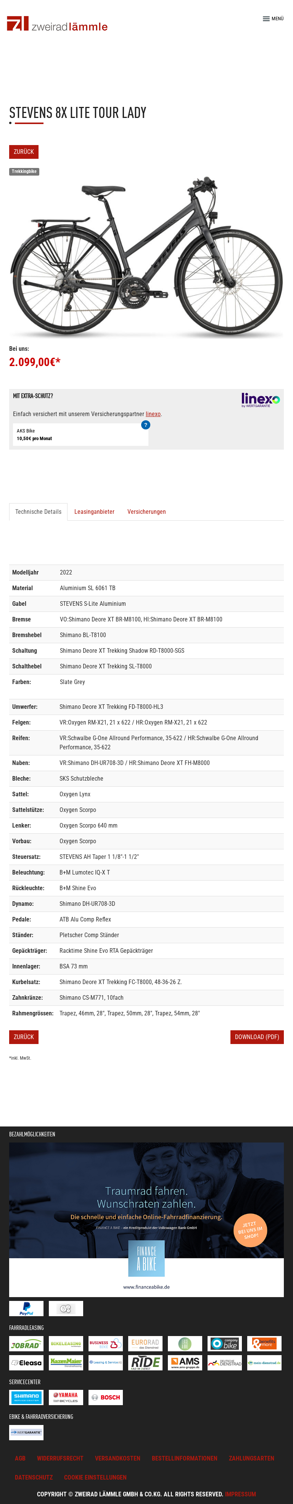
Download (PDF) (257, 1037)
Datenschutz (34, 1477)
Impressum (240, 1494)
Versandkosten (117, 1458)
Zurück (24, 151)
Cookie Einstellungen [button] (95, 1477)
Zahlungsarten (251, 1458)
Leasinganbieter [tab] (94, 511)
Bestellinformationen (184, 1458)
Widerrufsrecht (60, 1458)
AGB (20, 1458)
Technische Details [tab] (38, 511)
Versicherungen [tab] (146, 511)
